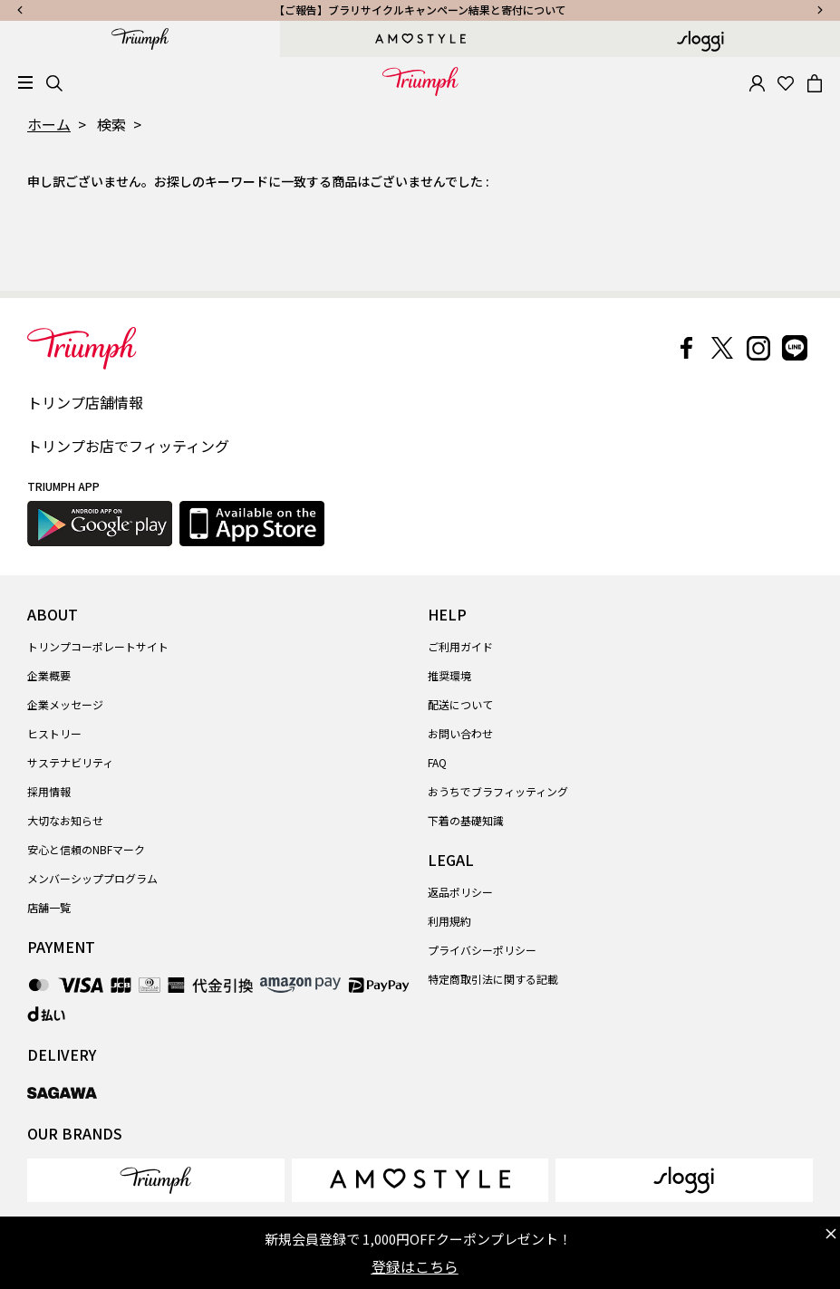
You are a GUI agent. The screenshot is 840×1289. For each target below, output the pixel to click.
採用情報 (49, 791)
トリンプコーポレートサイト (98, 646)
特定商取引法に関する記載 (493, 978)
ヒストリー (54, 733)
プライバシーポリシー (482, 949)
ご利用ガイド (460, 646)
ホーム (49, 124)
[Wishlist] (786, 81)
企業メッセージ (65, 704)
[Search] (54, 81)
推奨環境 (449, 675)
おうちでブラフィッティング (498, 791)
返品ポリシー (460, 891)
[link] (156, 1180)
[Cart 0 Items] (815, 81)
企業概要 (49, 675)
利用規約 (449, 920)
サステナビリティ (70, 762)
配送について (460, 704)
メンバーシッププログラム (92, 878)
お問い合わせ (460, 733)
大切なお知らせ (65, 820)
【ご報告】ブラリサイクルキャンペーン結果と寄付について (420, 9)
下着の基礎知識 (466, 820)
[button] (757, 81)
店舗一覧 (49, 907)
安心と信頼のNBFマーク (86, 849)
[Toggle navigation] (25, 83)
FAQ (437, 762)
